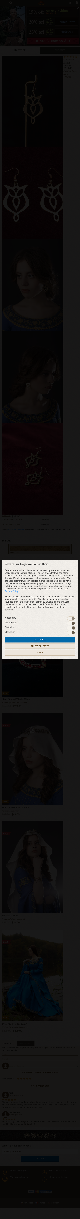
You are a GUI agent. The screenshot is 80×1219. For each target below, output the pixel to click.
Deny (40, 652)
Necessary (10, 617)
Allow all (40, 639)
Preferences (11, 622)
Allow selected (40, 646)
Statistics (9, 627)
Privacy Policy (11, 591)
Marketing (10, 632)
